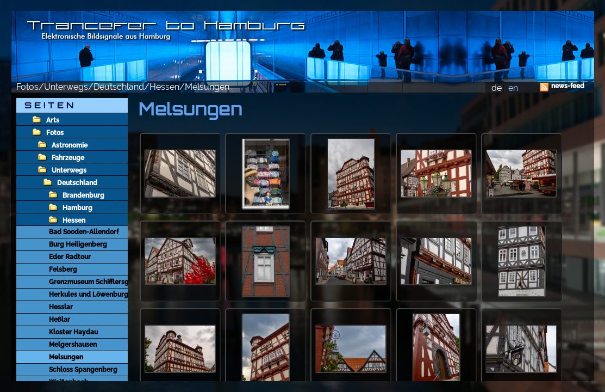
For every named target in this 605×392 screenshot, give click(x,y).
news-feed (567, 86)
